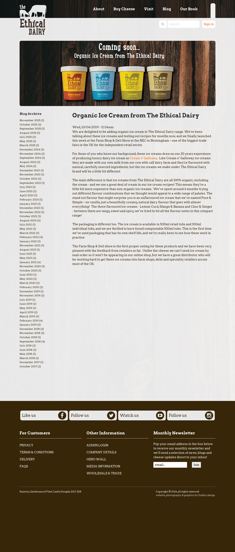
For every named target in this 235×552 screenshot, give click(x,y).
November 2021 (30, 245)
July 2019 (26, 299)
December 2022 (30, 207)
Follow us (93, 415)
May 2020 (26, 278)
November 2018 (30, 333)
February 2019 (29, 320)
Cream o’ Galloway (143, 158)
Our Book (189, 9)
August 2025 (28, 132)
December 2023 (30, 170)
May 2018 (26, 353)
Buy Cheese (124, 9)
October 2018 (28, 337)
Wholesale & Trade (104, 473)
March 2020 (28, 282)
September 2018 (30, 341)
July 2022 (26, 224)
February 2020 (29, 287)
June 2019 (26, 303)
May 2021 (26, 258)
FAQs (24, 466)
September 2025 (30, 128)
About (98, 9)
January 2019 (28, 324)
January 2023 (28, 203)
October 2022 (28, 216)
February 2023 (29, 199)
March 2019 (27, 316)
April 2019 (26, 312)
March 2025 (27, 145)
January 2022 (28, 241)
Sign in (209, 24)
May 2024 (26, 166)
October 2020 (29, 270)
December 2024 (30, 149)
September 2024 (30, 157)
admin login (97, 445)
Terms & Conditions (37, 452)
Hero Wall (96, 459)
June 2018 (26, 349)
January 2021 (28, 262)
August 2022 (28, 220)
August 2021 (28, 249)
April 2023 (27, 195)
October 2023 (28, 178)
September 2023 (30, 182)
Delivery (27, 459)
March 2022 (27, 233)
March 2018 (27, 358)
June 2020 (26, 274)
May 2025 (26, 141)
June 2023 (26, 191)
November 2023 (30, 174)
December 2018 (30, 328)
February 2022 (29, 237)
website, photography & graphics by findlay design (185, 495)
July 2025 (26, 136)
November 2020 (30, 266)
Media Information (103, 466)
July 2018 (26, 345)
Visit (148, 9)
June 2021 (26, 253)
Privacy (26, 445)
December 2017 (30, 362)
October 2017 (28, 366)
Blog (167, 9)
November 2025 (30, 120)
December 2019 (30, 291)
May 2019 (26, 308)
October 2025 (28, 124)
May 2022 (26, 228)
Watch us (142, 415)
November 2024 (30, 153)
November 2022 (30, 212)
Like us (44, 415)
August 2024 (28, 162)
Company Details (101, 452)
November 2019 (30, 295)
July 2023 (26, 187)
